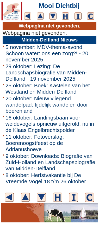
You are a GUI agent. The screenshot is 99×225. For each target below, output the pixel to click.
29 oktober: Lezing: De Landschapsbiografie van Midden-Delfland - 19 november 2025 (46, 72)
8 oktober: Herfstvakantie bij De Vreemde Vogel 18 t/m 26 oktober (45, 178)
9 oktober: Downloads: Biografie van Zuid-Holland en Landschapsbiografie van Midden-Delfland (50, 162)
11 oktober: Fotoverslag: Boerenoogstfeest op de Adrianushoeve (34, 143)
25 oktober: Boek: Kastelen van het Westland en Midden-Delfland (47, 88)
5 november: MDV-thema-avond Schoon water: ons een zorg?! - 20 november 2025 (46, 53)
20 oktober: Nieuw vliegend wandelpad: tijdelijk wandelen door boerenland (46, 104)
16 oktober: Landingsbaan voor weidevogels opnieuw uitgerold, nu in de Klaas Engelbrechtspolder (49, 124)
